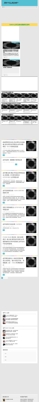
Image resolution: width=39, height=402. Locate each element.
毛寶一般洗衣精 (28, 395)
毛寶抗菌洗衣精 (28, 396)
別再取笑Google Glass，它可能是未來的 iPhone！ (34, 85)
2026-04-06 (23, 41)
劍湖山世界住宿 (22, 393)
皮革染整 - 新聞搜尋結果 (7, 52)
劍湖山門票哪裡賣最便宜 (24, 388)
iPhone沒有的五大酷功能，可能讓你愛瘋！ (27, 85)
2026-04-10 (13, 164)
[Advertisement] (20, 16)
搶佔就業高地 (18, 106)
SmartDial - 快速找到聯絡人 (10, 387)
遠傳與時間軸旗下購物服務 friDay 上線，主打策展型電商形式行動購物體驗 (12, 307)
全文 (3, 140)
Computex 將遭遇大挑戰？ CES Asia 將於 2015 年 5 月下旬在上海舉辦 (12, 301)
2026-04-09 (12, 133)
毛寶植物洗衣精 (22, 396)
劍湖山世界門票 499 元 (24, 390)
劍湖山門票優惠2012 (23, 385)
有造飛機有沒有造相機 (9, 384)
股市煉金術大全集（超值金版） (26, 107)
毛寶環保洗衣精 (22, 395)
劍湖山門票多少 (28, 387)
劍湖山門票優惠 (30, 385)
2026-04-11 (12, 211)
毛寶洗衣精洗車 (28, 398)
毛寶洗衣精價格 (22, 398)
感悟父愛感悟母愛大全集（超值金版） (33, 107)
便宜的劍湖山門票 (30, 384)
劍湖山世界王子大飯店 (29, 393)
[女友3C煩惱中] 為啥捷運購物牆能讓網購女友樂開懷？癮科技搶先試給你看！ (12, 304)
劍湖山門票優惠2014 (32, 388)
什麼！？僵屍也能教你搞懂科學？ (19, 85)
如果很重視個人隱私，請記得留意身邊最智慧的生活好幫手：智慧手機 (12, 316)
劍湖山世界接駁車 (31, 390)
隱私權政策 (22, 401)
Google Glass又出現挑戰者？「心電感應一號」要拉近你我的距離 (12, 85)
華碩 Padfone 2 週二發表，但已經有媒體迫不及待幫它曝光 (12, 329)
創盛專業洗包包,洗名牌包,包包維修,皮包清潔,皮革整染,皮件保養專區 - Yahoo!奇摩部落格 (28, 36)
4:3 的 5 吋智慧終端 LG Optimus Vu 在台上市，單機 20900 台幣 (11, 326)
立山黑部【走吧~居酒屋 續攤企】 (11, 390)
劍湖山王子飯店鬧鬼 (23, 384)
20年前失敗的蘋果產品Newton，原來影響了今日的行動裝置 (5, 85)
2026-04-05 (12, 196)
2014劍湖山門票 (23, 387)
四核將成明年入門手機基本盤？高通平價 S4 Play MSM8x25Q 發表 (12, 319)
